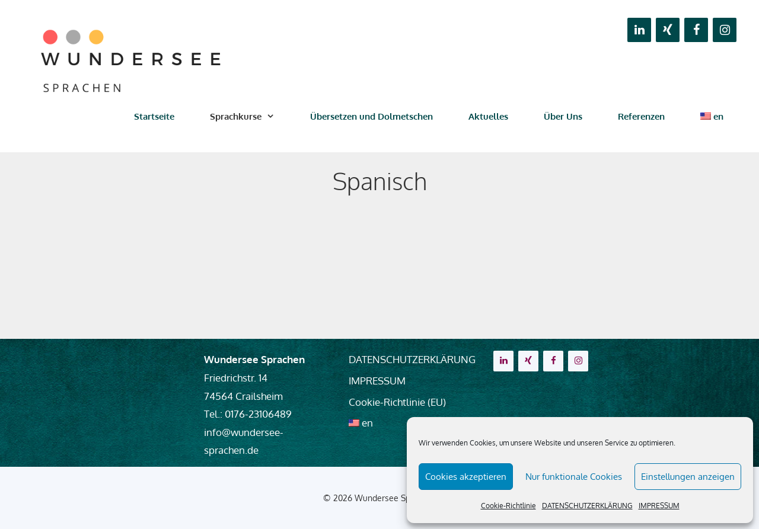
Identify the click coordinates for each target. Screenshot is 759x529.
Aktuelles (488, 116)
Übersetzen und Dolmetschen (371, 116)
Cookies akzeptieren (465, 476)
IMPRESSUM (659, 505)
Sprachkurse (251, 117)
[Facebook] (696, 30)
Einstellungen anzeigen (688, 476)
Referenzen (641, 116)
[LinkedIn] (639, 30)
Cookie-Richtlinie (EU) (397, 402)
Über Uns (563, 116)
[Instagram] (724, 30)
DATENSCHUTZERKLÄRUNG (587, 505)
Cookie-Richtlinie (508, 505)
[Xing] (668, 30)
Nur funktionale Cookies (573, 476)
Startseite (154, 116)
